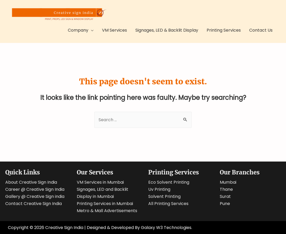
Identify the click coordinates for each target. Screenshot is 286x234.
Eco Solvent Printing (168, 182)
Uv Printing (159, 189)
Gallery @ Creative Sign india (34, 196)
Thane (226, 189)
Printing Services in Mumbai (105, 204)
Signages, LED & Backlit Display (166, 30)
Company (78, 30)
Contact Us (261, 30)
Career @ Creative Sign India (34, 189)
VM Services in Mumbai (100, 182)
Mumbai (228, 182)
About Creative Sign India (31, 182)
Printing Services (224, 30)
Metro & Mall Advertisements (107, 211)
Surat (225, 196)
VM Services (114, 30)
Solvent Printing (164, 196)
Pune (225, 204)
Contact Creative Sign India (33, 204)
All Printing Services (168, 204)
